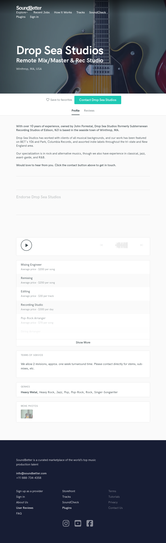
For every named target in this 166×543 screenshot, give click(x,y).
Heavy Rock (46, 392)
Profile (76, 110)
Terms (112, 491)
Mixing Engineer (31, 265)
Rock (89, 392)
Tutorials (114, 497)
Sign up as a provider (29, 491)
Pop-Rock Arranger (33, 318)
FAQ (19, 513)
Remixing (27, 278)
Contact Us (115, 508)
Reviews (89, 110)
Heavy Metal (29, 392)
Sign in (34, 17)
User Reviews (24, 508)
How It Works (63, 12)
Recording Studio (32, 305)
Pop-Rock (77, 392)
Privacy (113, 502)
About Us (22, 502)
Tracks (80, 12)
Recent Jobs (41, 12)
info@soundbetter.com (31, 473)
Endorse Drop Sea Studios (38, 197)
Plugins (20, 17)
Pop (66, 392)
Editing (25, 291)
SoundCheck (97, 12)
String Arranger (31, 331)
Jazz (59, 392)
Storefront (68, 491)
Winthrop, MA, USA (29, 69)
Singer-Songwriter (106, 392)
